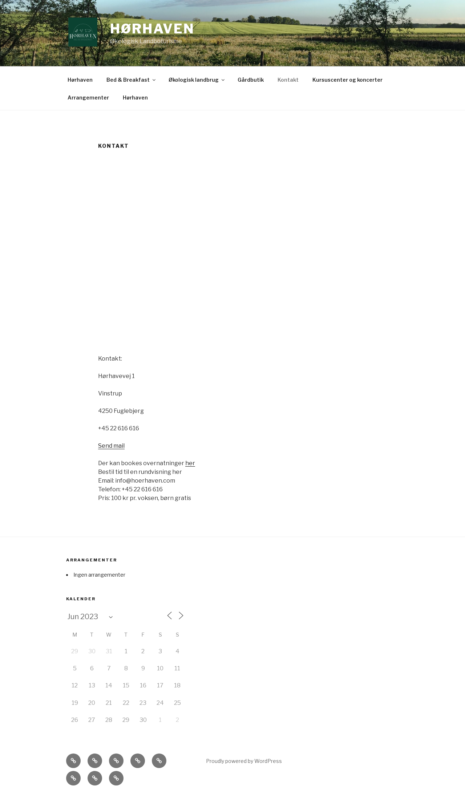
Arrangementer (88, 97)
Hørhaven (152, 29)
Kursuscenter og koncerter (347, 80)
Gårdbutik (251, 80)
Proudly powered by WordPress (244, 761)
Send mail (111, 445)
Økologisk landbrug (197, 80)
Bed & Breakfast (131, 80)
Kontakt (288, 80)
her (190, 463)
